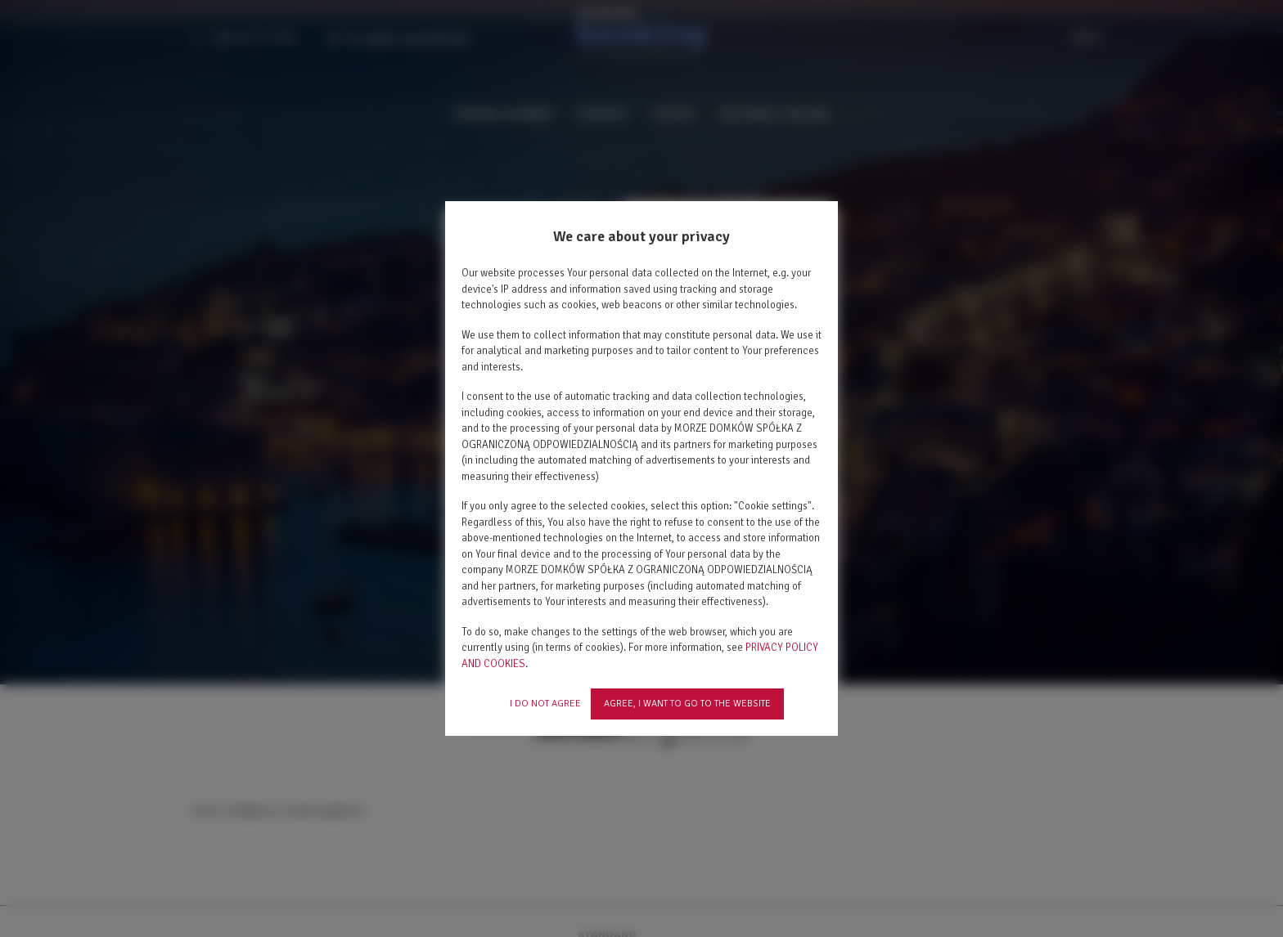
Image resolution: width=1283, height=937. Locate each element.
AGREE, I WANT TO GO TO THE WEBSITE (687, 703)
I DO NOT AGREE (545, 703)
